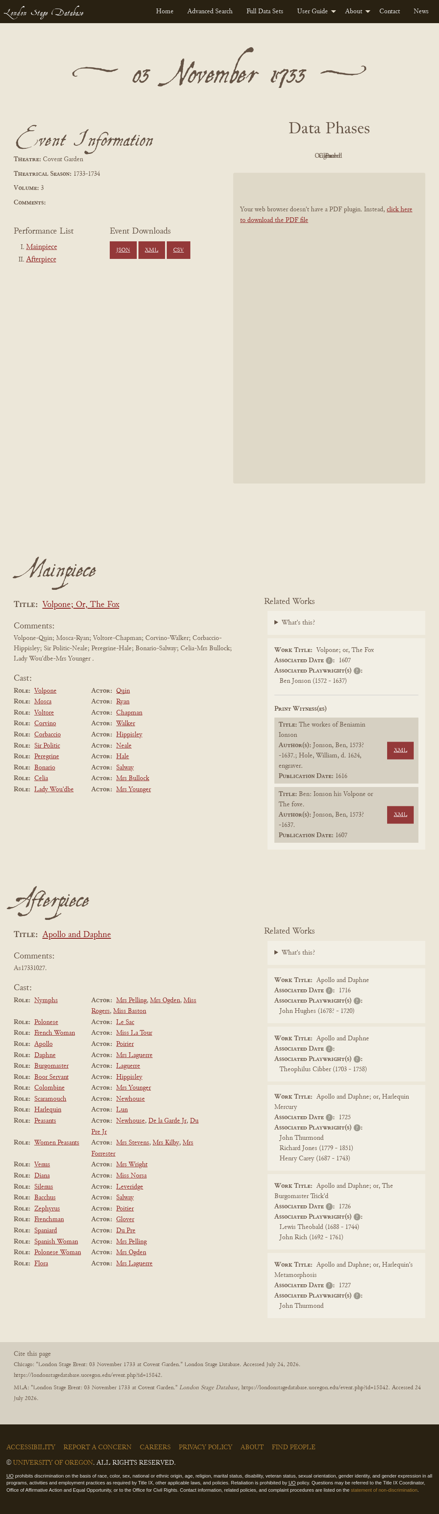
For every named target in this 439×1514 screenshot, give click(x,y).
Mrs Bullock (132, 778)
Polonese (46, 1022)
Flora (41, 1263)
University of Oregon (53, 1463)
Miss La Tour (134, 1033)
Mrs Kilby (166, 1142)
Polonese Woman (57, 1252)
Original (303, 156)
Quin (123, 691)
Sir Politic (47, 745)
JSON (123, 250)
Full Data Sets (265, 11)
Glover (125, 1219)
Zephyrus (47, 1208)
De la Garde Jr (167, 1120)
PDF (256, 156)
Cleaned (351, 156)
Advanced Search (210, 11)
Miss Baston (129, 1011)
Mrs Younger (133, 789)
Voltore (44, 712)
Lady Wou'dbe (54, 789)
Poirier (125, 1044)
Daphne (45, 1055)
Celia (41, 778)
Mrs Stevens (132, 1142)
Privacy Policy (205, 1447)
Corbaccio (47, 734)
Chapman (129, 712)
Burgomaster (51, 1066)
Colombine (49, 1087)
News (421, 11)
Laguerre (128, 1066)
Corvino (45, 723)
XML (151, 250)
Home (165, 11)
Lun (122, 1109)
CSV (178, 250)
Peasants (45, 1120)
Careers (155, 1447)
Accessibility (30, 1447)
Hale (122, 756)
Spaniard (45, 1230)
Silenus (43, 1187)
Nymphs (46, 1000)
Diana (42, 1175)
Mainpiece (41, 247)
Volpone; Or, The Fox (80, 605)
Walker (125, 723)
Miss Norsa (131, 1175)
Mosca (42, 701)
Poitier (125, 1208)
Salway (125, 767)
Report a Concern (97, 1447)
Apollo (43, 1044)
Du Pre (125, 1230)
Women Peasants (56, 1142)
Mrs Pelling (131, 1000)
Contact (389, 11)
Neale (124, 745)
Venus (42, 1164)
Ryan (122, 701)
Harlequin (47, 1109)
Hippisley (129, 734)
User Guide (312, 11)
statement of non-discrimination (384, 1490)
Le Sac (125, 1022)
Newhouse (130, 1099)
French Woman (54, 1033)
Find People (294, 1447)
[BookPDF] (329, 328)
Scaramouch (50, 1099)
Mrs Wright (131, 1164)
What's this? (298, 622)
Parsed (397, 156)
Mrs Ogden (165, 1000)
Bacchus (45, 1197)
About (353, 11)
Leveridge (129, 1187)
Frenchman (49, 1219)
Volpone (45, 691)
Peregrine (46, 756)
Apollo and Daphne (76, 935)
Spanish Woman (56, 1241)
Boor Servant (51, 1077)
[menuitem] (164, 11)
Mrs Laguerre (134, 1055)
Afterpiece (41, 260)
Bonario (44, 767)
